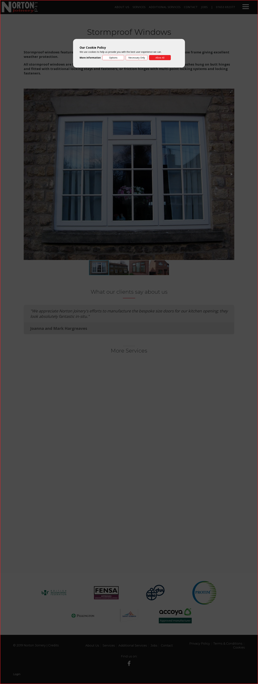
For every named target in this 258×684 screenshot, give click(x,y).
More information (90, 57)
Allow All (159, 57)
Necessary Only (136, 57)
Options (113, 57)
